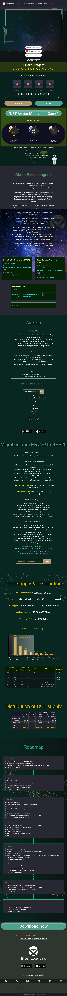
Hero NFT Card (24, 3)
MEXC (44, 157)
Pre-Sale (49, 103)
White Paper (16, 305)
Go (41, 391)
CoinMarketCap (44, 152)
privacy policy (43, 988)
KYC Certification (39, 3)
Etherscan (45, 553)
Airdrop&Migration (31, 3)
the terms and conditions (31, 988)
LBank (44, 153)
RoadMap (45, 3)
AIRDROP (18, 103)
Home (19, 3)
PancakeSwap (45, 155)
